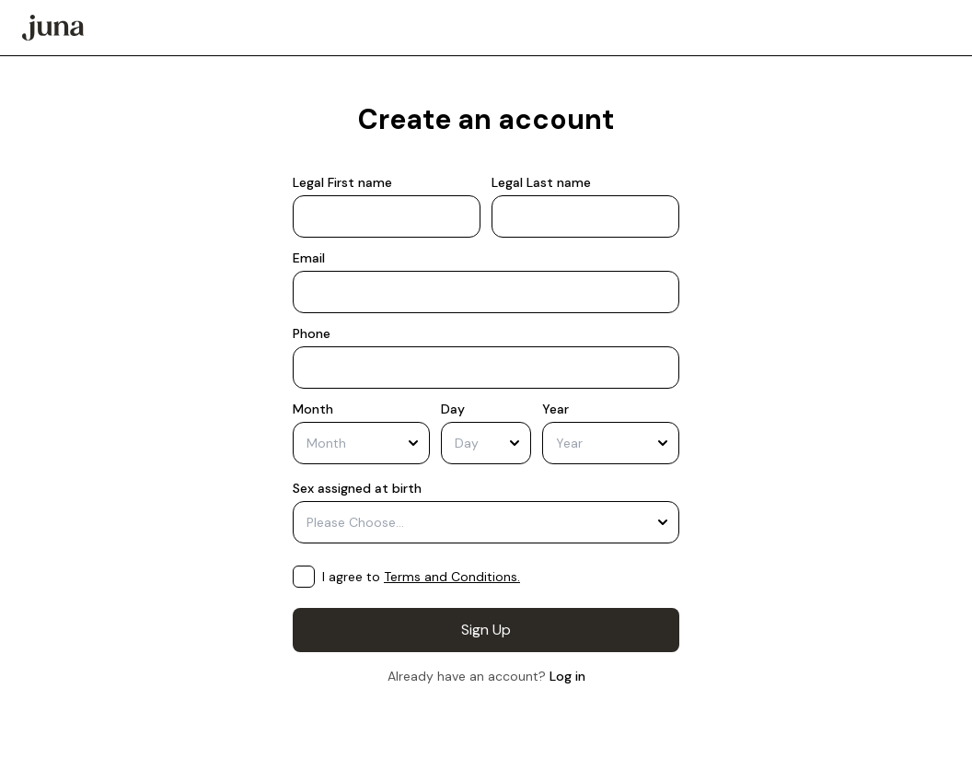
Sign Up (486, 629)
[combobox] (361, 443)
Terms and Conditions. (452, 576)
